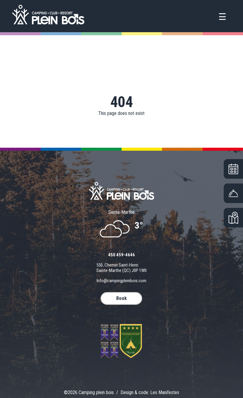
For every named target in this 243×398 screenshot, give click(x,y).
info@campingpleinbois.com (121, 280)
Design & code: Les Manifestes (149, 392)
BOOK (121, 298)
